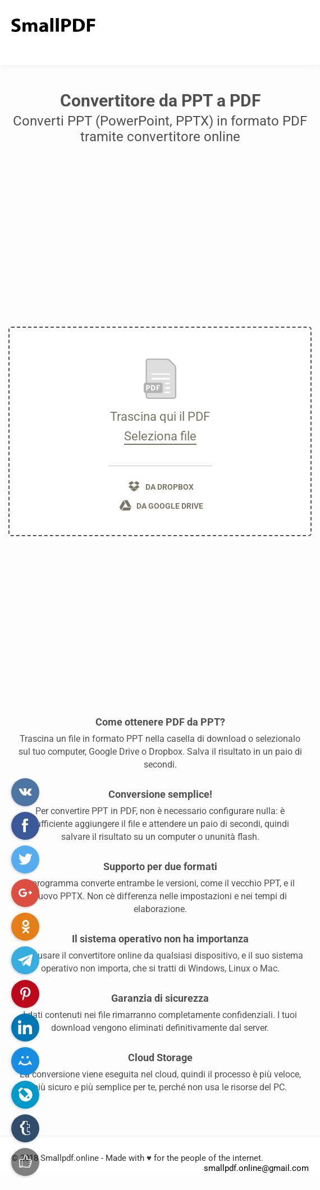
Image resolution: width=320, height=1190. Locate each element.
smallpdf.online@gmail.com (256, 1168)
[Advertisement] (160, 239)
